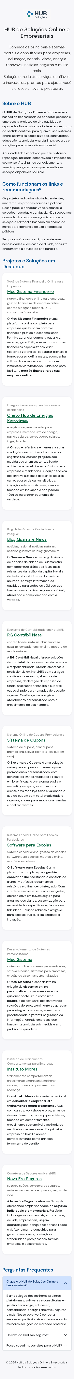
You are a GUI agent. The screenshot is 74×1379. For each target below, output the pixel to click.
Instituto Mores (22, 1069)
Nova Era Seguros (24, 1179)
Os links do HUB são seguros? (28, 1335)
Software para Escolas (29, 845)
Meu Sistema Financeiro (30, 291)
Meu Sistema (19, 959)
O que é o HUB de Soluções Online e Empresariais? (32, 1283)
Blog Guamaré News (27, 539)
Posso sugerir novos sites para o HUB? (34, 1345)
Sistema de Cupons (26, 740)
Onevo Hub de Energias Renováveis (30, 418)
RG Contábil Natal (25, 635)
